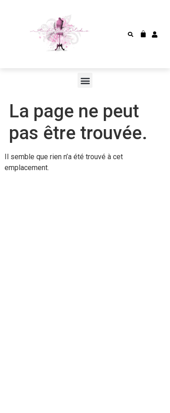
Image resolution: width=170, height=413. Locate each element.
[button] (130, 34)
